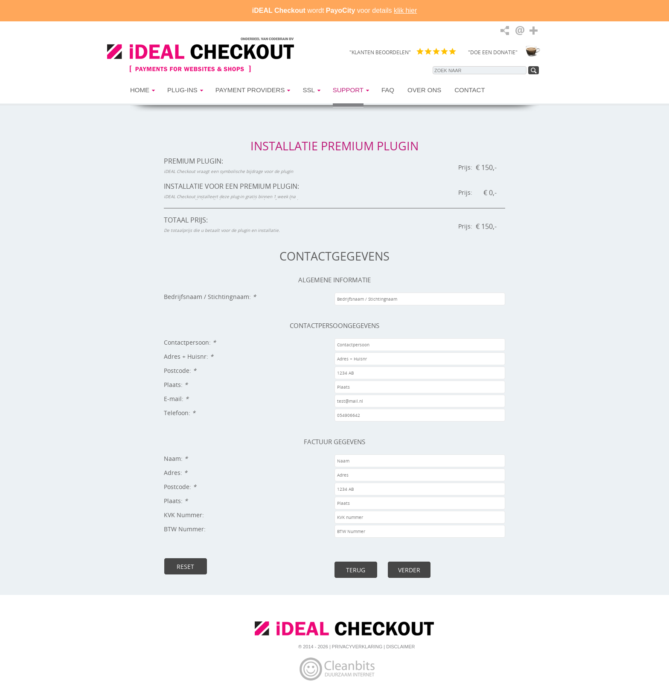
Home (139, 90)
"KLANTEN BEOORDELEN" (380, 52)
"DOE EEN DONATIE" (493, 52)
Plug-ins (182, 90)
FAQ (387, 90)
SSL (308, 90)
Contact (469, 90)
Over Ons (424, 90)
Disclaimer (400, 646)
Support (348, 90)
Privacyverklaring (357, 646)
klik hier (405, 10)
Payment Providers (250, 90)
